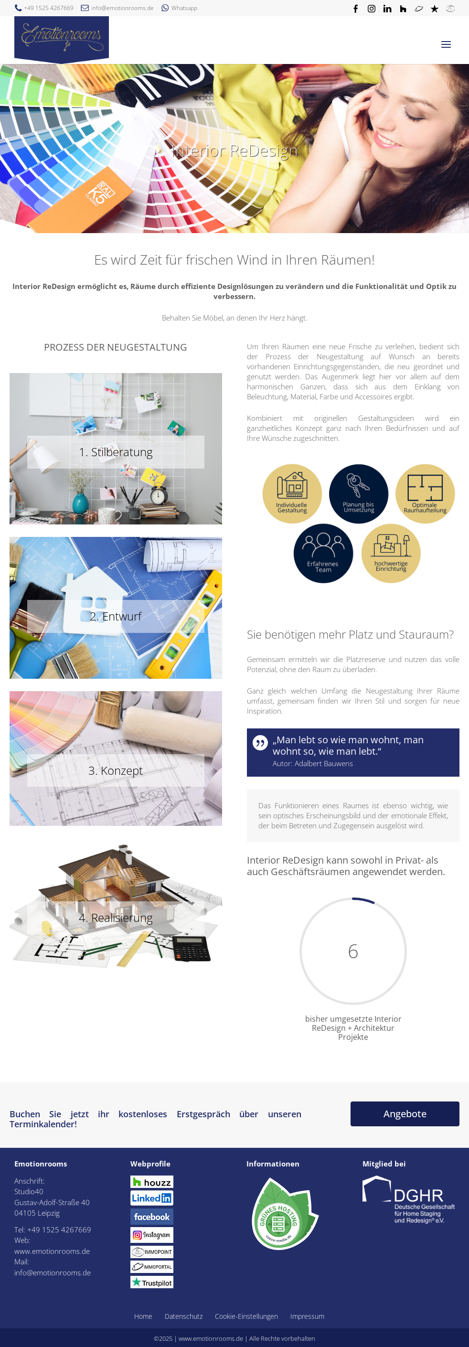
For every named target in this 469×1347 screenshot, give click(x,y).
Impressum (307, 1316)
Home (143, 1316)
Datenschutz (184, 1316)
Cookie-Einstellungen (246, 1316)
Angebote (405, 1113)
